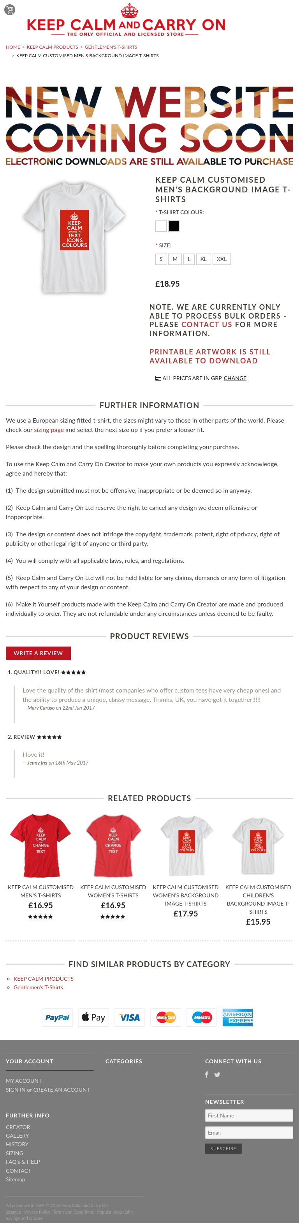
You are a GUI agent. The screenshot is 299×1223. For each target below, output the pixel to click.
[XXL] (222, 259)
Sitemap (15, 1179)
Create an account (61, 1089)
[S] (161, 259)
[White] (161, 225)
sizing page (49, 429)
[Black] (173, 225)
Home (13, 47)
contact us (206, 324)
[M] (175, 259)
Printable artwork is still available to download (210, 356)
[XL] (203, 259)
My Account (24, 1080)
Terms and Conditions (73, 1211)
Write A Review (38, 653)
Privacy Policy (37, 1211)
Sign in (16, 1089)
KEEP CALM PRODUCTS (52, 47)
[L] (189, 259)
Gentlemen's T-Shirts (111, 47)
